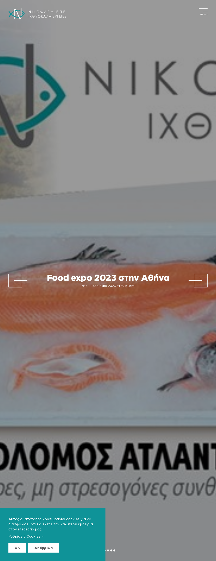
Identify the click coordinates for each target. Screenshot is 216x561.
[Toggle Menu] (203, 11)
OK (17, 548)
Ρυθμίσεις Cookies (26, 536)
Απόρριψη (43, 548)
